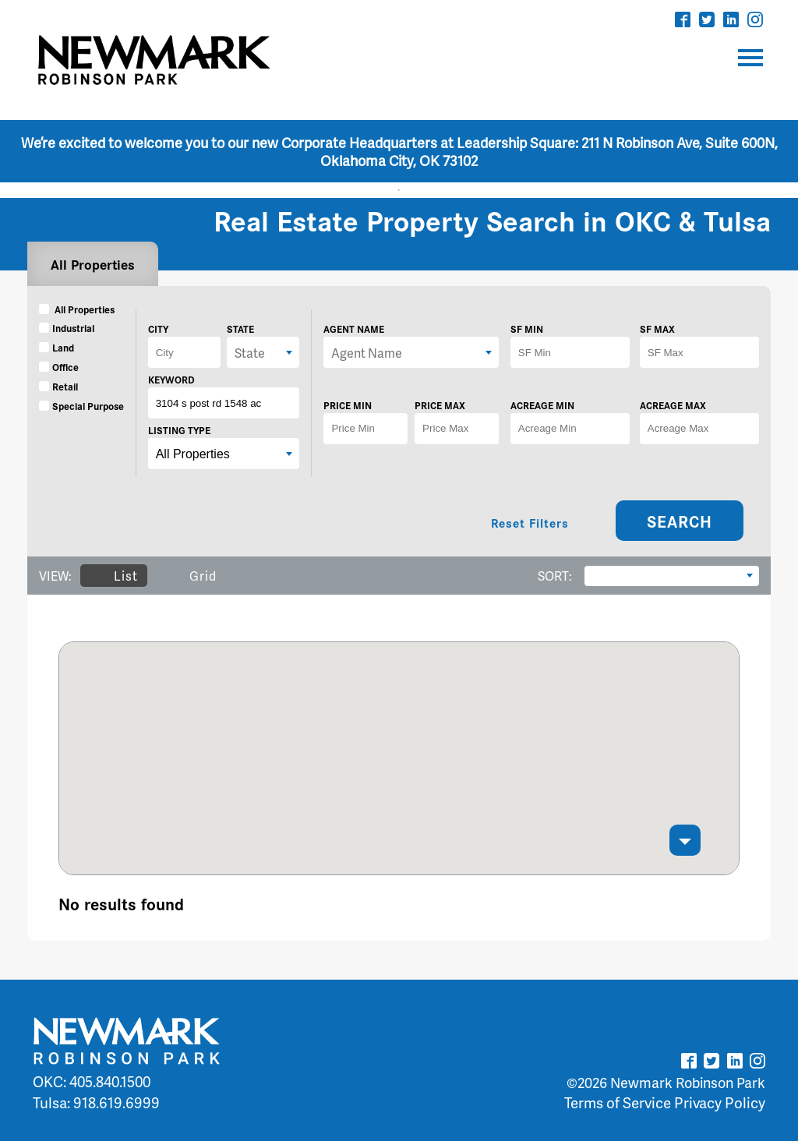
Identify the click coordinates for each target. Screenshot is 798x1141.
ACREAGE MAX (673, 404)
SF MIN (526, 328)
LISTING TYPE (179, 429)
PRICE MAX (440, 404)
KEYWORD (171, 379)
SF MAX (657, 328)
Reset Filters (530, 523)
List (113, 576)
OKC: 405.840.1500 (91, 1081)
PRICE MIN (347, 404)
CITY (158, 328)
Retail (58, 386)
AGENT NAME (353, 328)
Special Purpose (81, 405)
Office (59, 366)
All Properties (93, 263)
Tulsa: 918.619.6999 (96, 1102)
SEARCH (679, 520)
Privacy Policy (719, 1102)
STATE (240, 328)
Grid (190, 576)
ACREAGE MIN (542, 404)
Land (56, 347)
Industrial (66, 327)
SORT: (555, 576)
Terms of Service (617, 1102)
